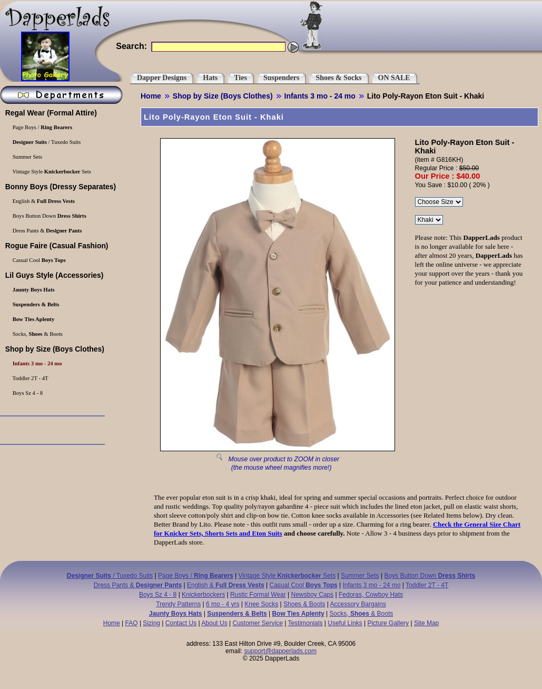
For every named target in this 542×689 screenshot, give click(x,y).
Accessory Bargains (358, 604)
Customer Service (257, 623)
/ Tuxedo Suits (110, 575)
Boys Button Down (429, 575)
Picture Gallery (388, 623)
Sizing (151, 623)
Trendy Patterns (178, 604)
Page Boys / (195, 575)
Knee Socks (261, 604)
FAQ (131, 623)
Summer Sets (360, 575)
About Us (214, 623)
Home (151, 96)
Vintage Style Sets (287, 575)
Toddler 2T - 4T (427, 585)
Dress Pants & (138, 585)
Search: (131, 46)
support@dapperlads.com (280, 651)
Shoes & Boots (304, 604)
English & (225, 585)
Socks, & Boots (361, 613)
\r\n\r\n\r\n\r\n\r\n (439, 202)
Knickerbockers (203, 594)
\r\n (429, 220)
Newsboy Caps (312, 594)
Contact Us (180, 623)
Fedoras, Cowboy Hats (371, 594)
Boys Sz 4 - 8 (157, 594)
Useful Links (345, 623)
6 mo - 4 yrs (222, 604)
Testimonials (305, 623)
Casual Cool (304, 585)
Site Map (426, 623)
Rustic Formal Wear (258, 594)
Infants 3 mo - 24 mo (320, 96)
